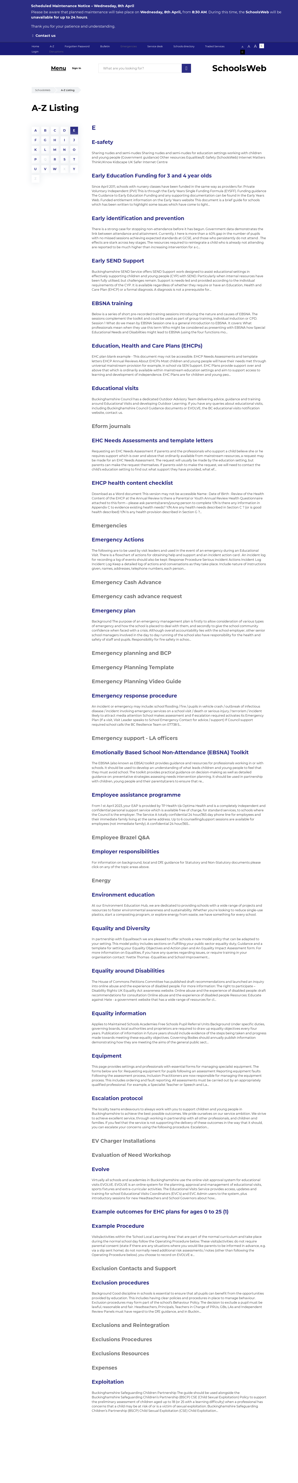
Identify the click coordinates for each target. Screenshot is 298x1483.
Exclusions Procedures (122, 1339)
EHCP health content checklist (132, 483)
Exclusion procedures (120, 1282)
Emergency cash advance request (137, 596)
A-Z (52, 46)
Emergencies (129, 46)
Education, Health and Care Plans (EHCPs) (147, 346)
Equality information (119, 1013)
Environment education (123, 895)
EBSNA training (112, 303)
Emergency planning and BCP (131, 653)
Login (35, 51)
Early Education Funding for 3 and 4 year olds (152, 175)
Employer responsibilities (125, 851)
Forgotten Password (77, 46)
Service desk (155, 46)
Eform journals (111, 426)
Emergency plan (113, 610)
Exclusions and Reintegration (130, 1325)
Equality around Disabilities (128, 971)
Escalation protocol (117, 1098)
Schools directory (183, 46)
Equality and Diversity (121, 928)
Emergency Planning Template (133, 667)
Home (35, 46)
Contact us (46, 35)
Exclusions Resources (120, 1353)
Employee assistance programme (136, 795)
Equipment (106, 1056)
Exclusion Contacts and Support (134, 1268)
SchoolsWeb (42, 90)
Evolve (101, 1169)
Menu (58, 68)
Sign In (76, 68)
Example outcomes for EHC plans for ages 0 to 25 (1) (160, 1212)
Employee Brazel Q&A (121, 837)
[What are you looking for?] (144, 68)
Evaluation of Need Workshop (131, 1155)
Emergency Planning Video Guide (136, 681)
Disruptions (56, 51)
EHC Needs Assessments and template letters (152, 440)
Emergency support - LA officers (135, 738)
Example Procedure (118, 1226)
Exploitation (108, 1382)
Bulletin (105, 46)
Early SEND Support (118, 261)
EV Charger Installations (123, 1141)
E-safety (102, 142)
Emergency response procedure (134, 696)
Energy (101, 880)
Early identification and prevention (138, 218)
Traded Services (214, 46)
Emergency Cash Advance (126, 582)
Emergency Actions (118, 539)
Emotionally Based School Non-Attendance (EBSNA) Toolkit (170, 752)
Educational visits (115, 388)
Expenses (104, 1368)
